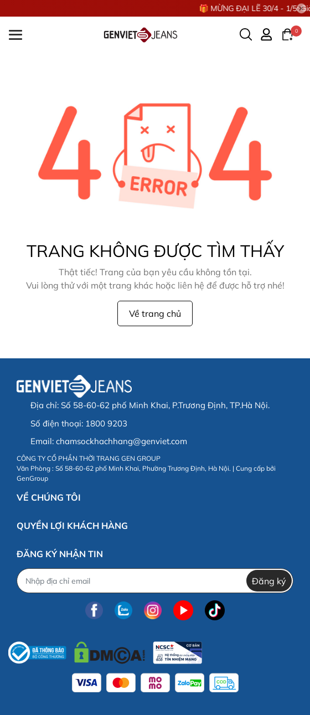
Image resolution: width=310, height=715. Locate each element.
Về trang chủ (155, 313)
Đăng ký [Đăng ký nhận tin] (269, 581)
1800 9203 (106, 423)
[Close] (302, 8)
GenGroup (32, 478)
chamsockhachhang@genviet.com (121, 441)
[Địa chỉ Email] (155, 580)
